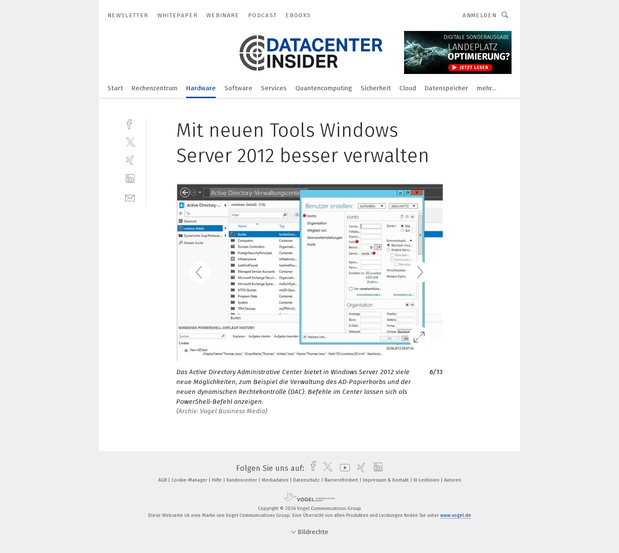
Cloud (407, 88)
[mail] (130, 197)
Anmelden (479, 15)
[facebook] (130, 123)
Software (238, 88)
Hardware (201, 88)
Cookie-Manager (190, 480)
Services (274, 88)
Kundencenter (242, 480)
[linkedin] (130, 178)
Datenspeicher (446, 88)
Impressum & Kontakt (386, 480)
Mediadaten (276, 480)
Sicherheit (376, 88)
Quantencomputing (323, 88)
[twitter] (130, 141)
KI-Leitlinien (427, 480)
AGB (163, 480)
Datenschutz (307, 480)
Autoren (452, 480)
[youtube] (343, 468)
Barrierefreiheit (342, 480)
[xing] (130, 160)
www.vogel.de (455, 515)
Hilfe (217, 480)
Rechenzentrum (155, 88)
